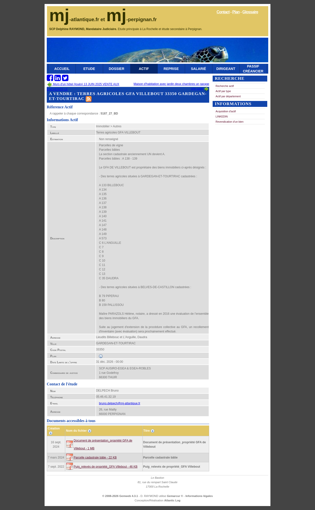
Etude (89, 69)
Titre (146, 430)
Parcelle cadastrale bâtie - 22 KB (95, 457)
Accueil (61, 69)
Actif (144, 69)
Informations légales (199, 495)
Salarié (198, 69)
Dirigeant (225, 69)
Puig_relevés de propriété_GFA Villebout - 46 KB (105, 466)
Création (54, 428)
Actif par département (228, 96)
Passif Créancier (253, 68)
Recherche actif (225, 85)
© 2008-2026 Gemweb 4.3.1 (120, 495)
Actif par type (223, 91)
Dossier (116, 69)
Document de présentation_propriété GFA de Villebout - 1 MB (103, 444)
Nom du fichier (76, 430)
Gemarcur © (175, 495)
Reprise (171, 69)
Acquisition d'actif (226, 111)
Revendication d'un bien (229, 121)
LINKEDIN (222, 116)
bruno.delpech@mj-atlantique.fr (119, 403)
